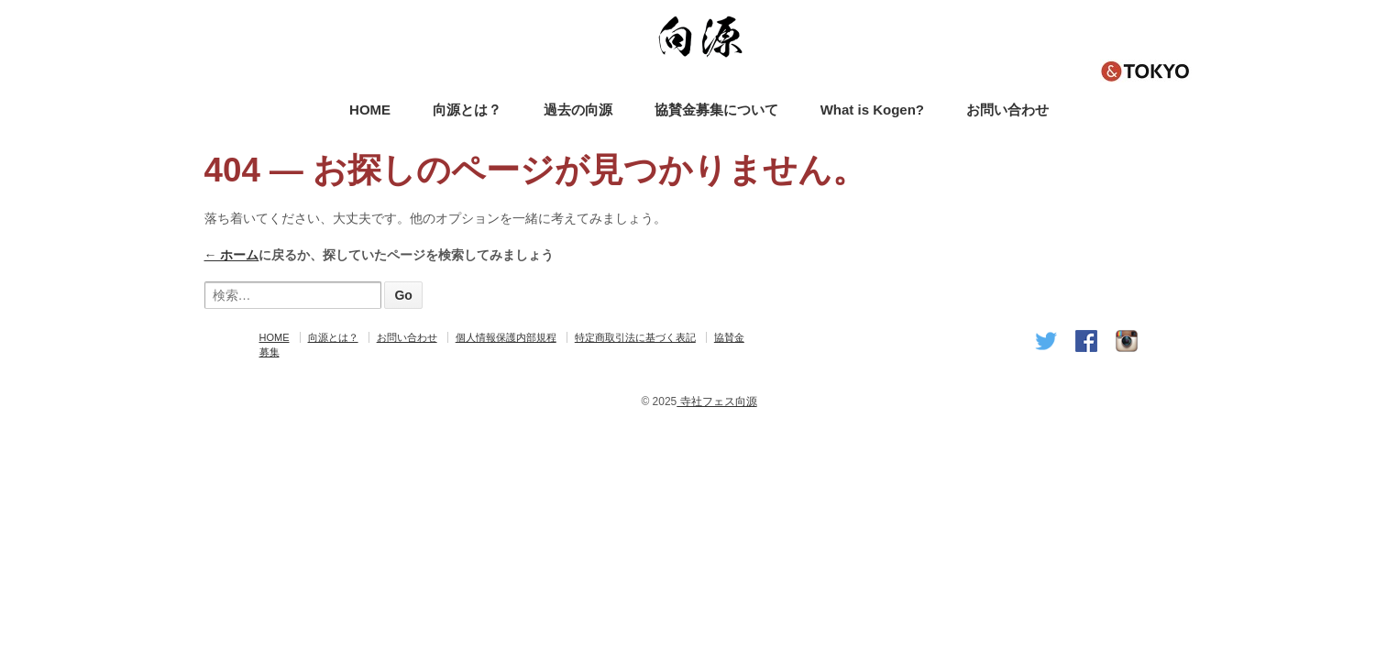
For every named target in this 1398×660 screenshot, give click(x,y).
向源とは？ (467, 109)
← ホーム (231, 255)
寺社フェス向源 (716, 401)
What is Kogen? (872, 109)
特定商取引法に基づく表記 (635, 337)
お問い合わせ (1007, 109)
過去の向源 (578, 109)
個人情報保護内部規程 (506, 337)
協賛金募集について (716, 109)
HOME (370, 109)
